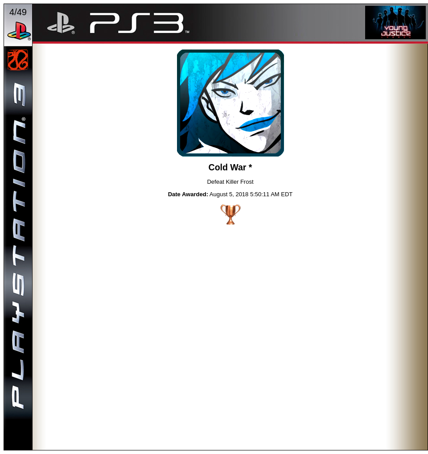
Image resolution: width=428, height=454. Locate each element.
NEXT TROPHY (302, 104)
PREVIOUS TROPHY (159, 104)
